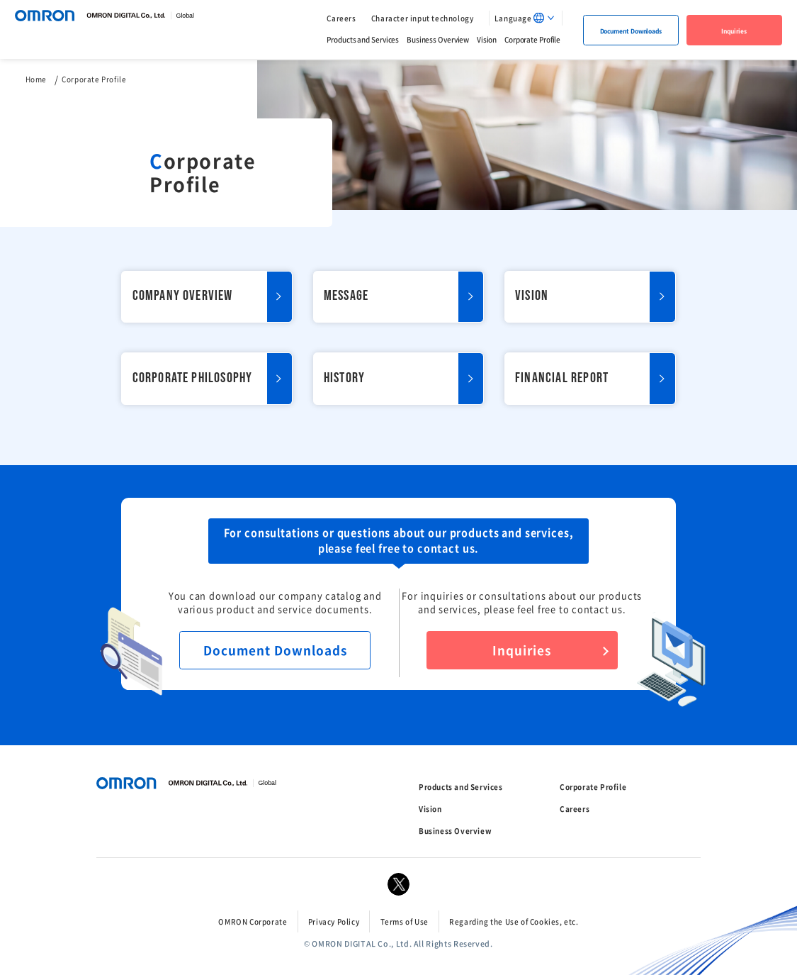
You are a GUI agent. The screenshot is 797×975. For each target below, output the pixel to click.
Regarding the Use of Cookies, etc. (513, 921)
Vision (487, 38)
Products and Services (363, 38)
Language (513, 18)
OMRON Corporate (252, 921)
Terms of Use (404, 921)
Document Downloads (631, 30)
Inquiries (734, 30)
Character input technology (422, 18)
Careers (341, 18)
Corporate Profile (532, 38)
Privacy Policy (333, 921)
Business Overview (438, 38)
